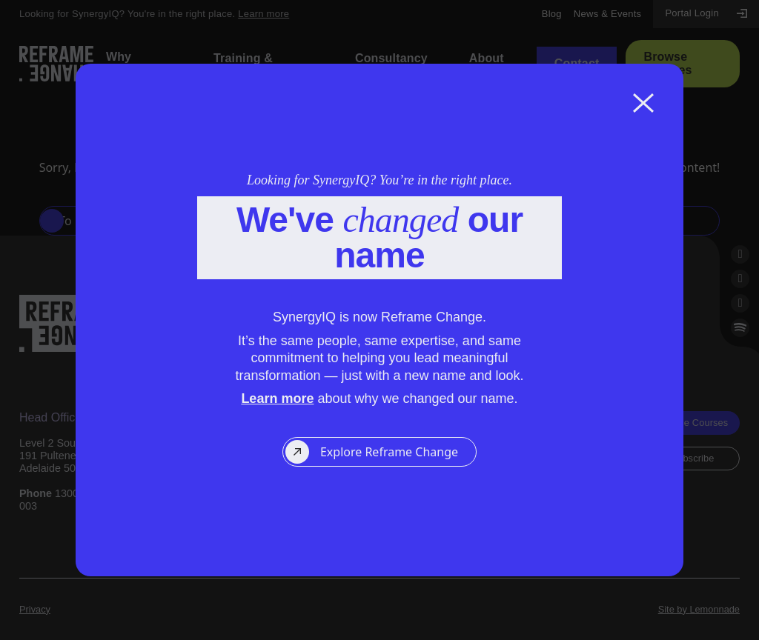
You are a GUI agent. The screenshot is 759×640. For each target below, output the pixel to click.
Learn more (277, 398)
